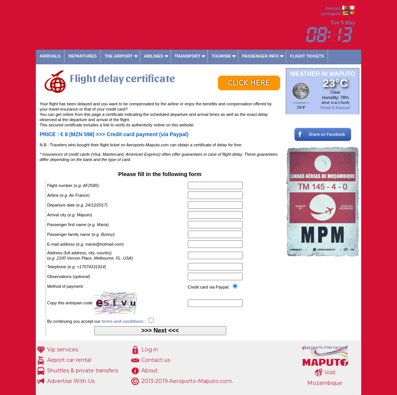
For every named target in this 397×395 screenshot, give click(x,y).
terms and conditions (122, 321)
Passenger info (260, 56)
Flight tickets (307, 56)
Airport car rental (69, 360)
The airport (118, 56)
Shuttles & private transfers (82, 370)
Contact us (155, 360)
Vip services (62, 349)
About (149, 370)
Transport (187, 56)
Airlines (153, 56)
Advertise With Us (71, 381)
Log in (149, 349)
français (333, 8)
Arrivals (50, 56)
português (331, 13)
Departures (82, 56)
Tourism (221, 56)
